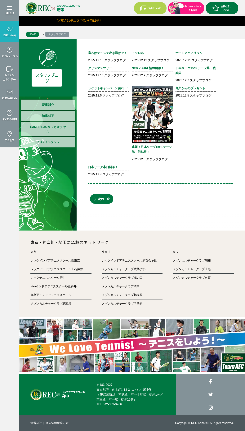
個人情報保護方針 (57, 422)
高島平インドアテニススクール (50, 295)
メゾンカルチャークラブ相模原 (122, 295)
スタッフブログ (57, 34)
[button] (9, 31)
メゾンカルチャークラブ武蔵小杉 (123, 269)
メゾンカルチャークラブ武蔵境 (50, 303)
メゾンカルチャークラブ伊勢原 (122, 303)
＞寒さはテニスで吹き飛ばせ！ (84, 20)
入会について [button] (150, 8)
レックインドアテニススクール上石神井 (56, 269)
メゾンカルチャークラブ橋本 (121, 286)
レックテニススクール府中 (47, 277)
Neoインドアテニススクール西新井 (53, 286)
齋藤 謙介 (48, 104)
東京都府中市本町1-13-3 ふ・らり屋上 (123, 389)
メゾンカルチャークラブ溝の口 (122, 277)
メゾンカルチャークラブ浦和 (192, 260)
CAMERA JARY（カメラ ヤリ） (48, 128)
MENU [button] (10, 13)
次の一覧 (101, 198)
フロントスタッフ (48, 142)
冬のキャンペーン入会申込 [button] (185, 8)
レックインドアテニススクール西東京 (55, 260)
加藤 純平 (48, 116)
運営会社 (36, 422)
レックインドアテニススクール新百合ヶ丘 (129, 260)
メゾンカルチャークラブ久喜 (192, 277)
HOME (32, 34)
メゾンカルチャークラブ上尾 (192, 269)
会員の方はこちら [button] (222, 8)
